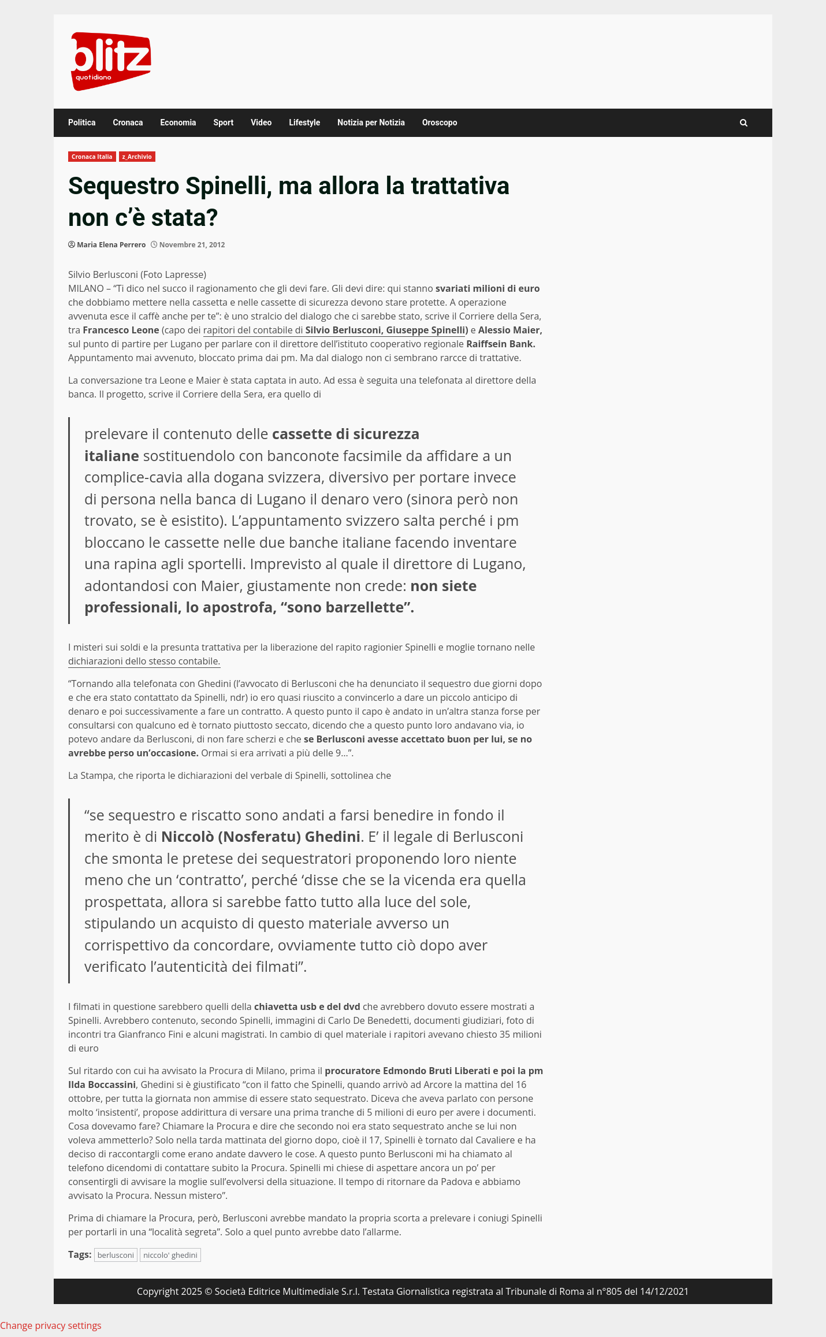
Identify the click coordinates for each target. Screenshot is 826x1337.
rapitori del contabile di (254, 330)
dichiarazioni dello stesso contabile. (144, 661)
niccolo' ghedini (170, 1255)
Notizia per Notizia (371, 122)
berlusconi (116, 1255)
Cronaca (128, 122)
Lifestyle (304, 122)
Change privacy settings (51, 1325)
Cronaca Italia (92, 157)
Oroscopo (439, 122)
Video (261, 122)
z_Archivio (137, 157)
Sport (224, 122)
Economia (178, 122)
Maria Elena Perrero (111, 245)
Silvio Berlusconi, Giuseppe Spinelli (385, 330)
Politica (81, 122)
